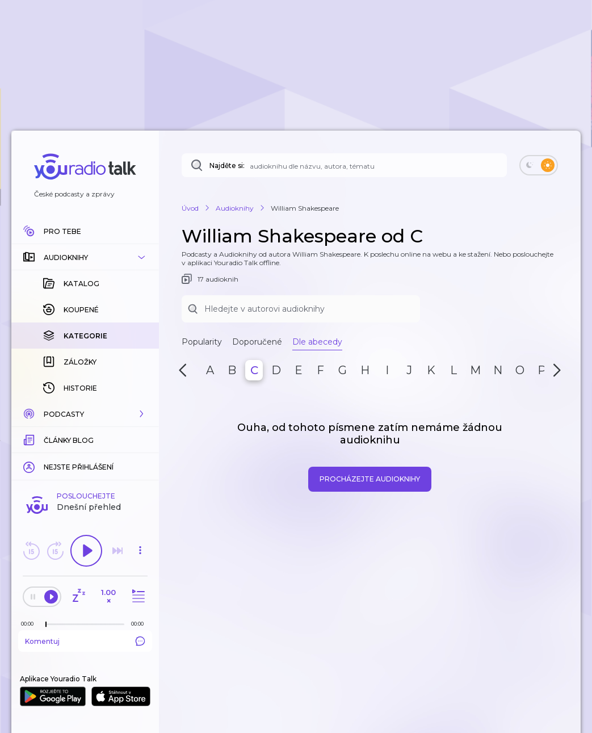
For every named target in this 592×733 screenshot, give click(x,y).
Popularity (202, 342)
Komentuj (85, 641)
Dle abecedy (317, 342)
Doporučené (257, 342)
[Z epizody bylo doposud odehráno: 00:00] (30, 624)
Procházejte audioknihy (370, 479)
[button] (85, 257)
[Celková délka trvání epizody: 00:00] (140, 624)
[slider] (46, 624)
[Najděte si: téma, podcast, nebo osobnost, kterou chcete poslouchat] (344, 165)
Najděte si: (227, 165)
